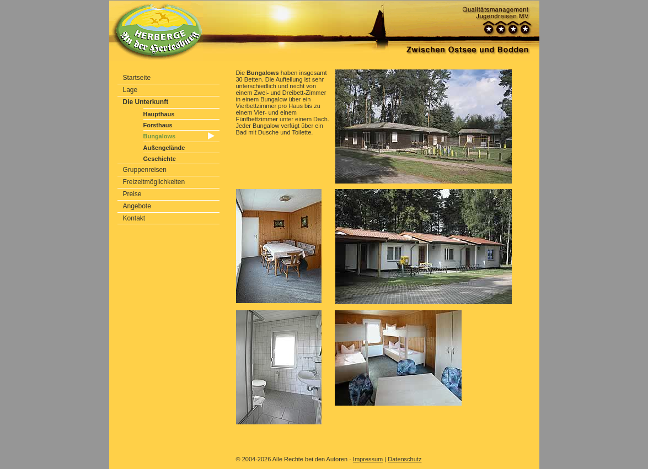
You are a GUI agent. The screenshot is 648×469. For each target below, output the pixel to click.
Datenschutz (404, 459)
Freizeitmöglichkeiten (154, 182)
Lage (130, 90)
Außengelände (164, 147)
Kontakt (134, 218)
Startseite (137, 78)
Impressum (368, 459)
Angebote (137, 206)
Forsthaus (158, 125)
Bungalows (159, 136)
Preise (132, 194)
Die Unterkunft (146, 102)
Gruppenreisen (145, 170)
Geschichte (159, 158)
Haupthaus (159, 114)
